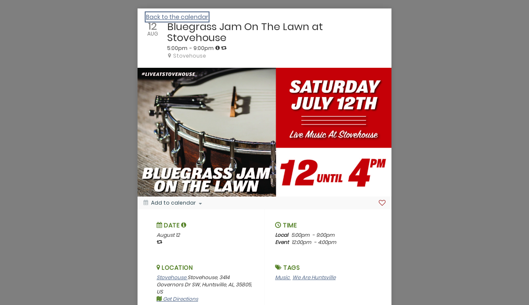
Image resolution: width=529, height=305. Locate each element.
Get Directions (177, 298)
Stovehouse (172, 277)
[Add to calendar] (173, 203)
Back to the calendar (177, 17)
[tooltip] (217, 47)
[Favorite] (382, 203)
